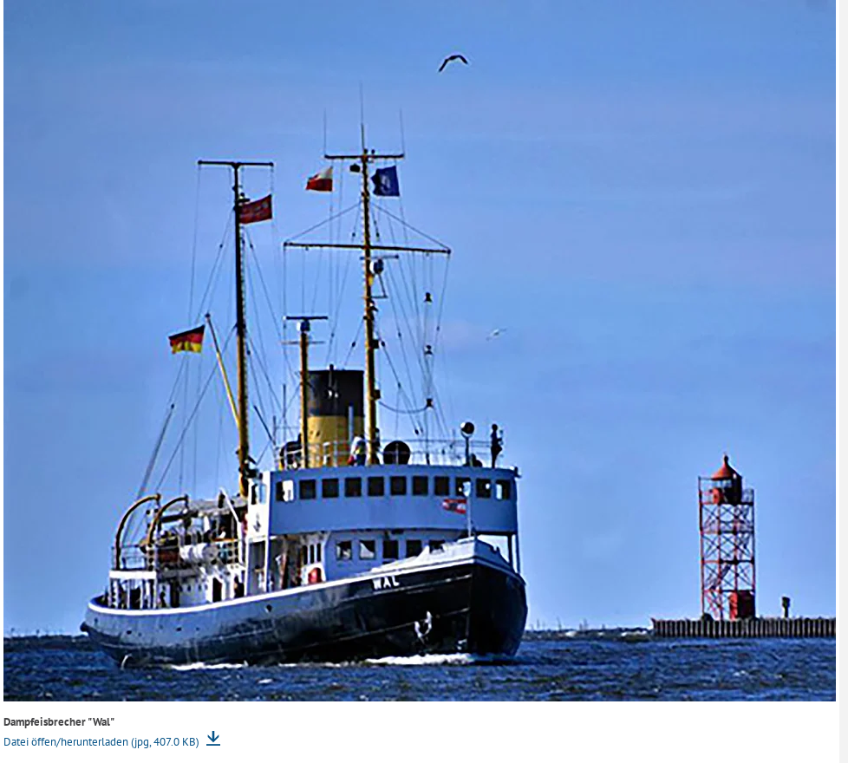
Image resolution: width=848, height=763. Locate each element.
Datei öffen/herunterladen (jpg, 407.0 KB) (102, 741)
